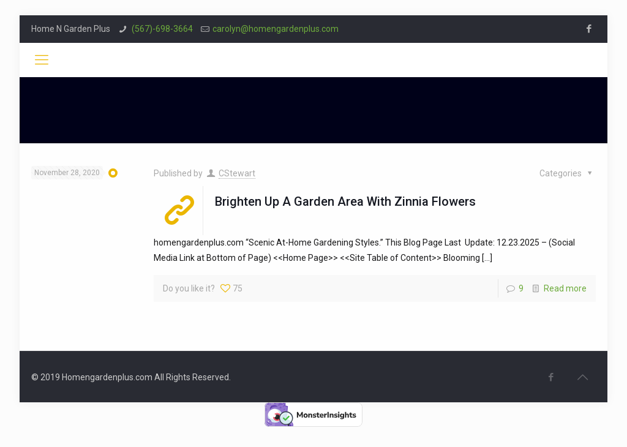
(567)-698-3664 (161, 29)
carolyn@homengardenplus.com (275, 29)
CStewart (237, 173)
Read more (565, 288)
